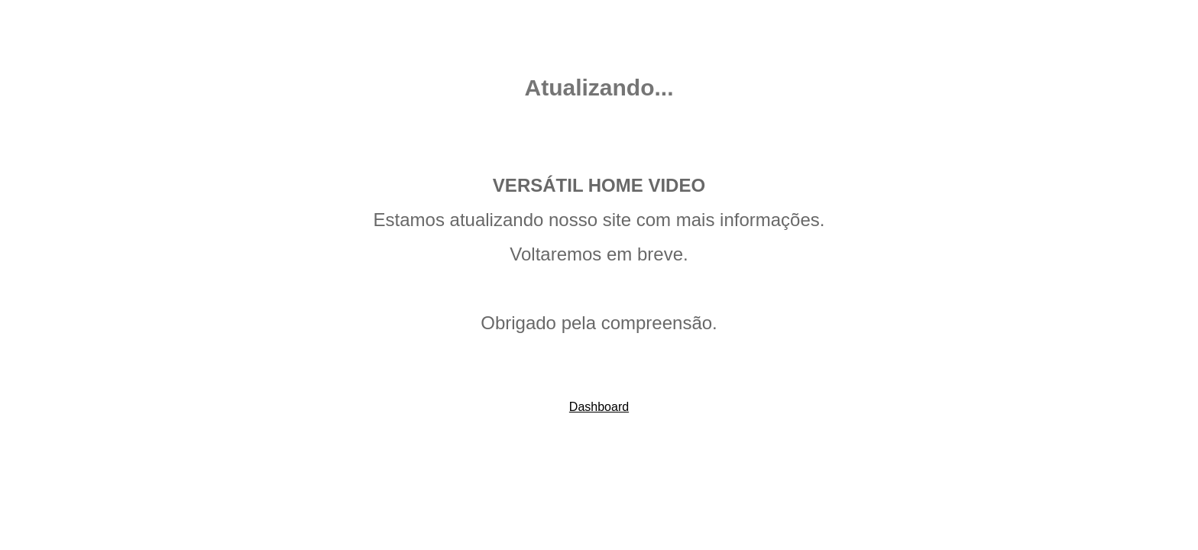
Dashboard (599, 406)
